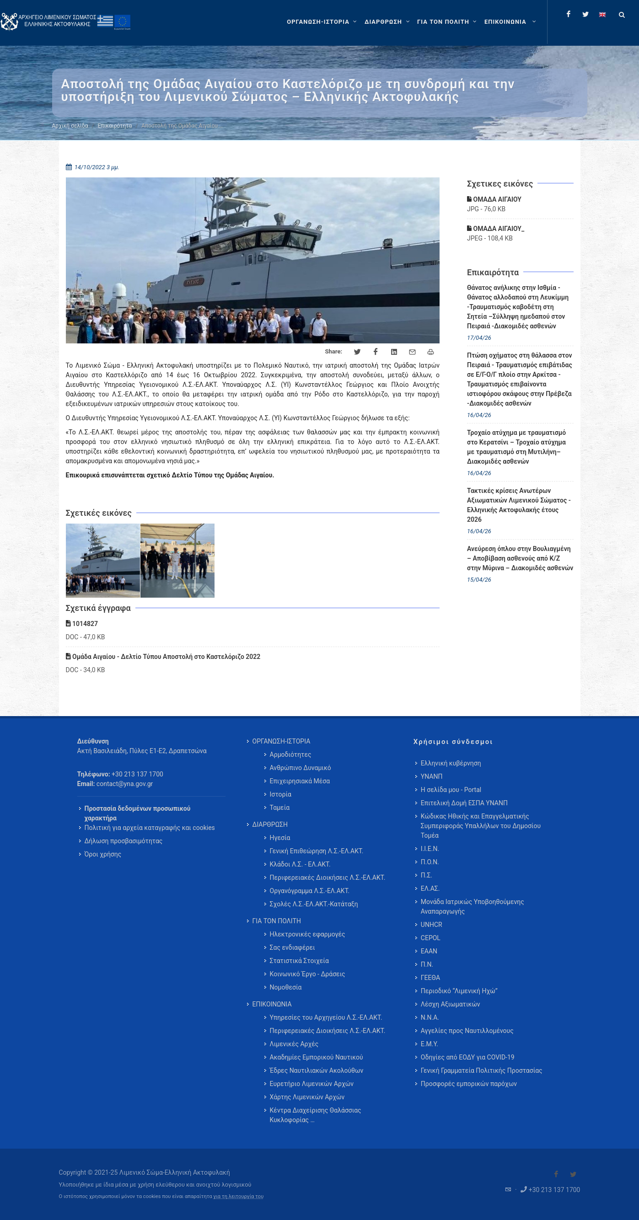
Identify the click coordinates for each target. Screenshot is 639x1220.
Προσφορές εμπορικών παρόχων (469, 1083)
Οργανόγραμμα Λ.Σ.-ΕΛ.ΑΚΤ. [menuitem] (310, 890)
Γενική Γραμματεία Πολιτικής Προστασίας (481, 1070)
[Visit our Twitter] (573, 1174)
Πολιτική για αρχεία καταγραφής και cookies (150, 827)
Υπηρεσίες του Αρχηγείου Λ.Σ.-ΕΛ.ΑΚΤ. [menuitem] (326, 1017)
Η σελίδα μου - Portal (451, 789)
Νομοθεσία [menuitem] (286, 987)
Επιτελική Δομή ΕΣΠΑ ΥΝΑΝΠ (464, 803)
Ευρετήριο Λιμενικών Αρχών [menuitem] (312, 1083)
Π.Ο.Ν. (430, 862)
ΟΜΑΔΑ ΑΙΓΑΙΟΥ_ (495, 228)
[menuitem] (511, 22)
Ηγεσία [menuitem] (280, 837)
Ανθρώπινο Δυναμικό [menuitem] (300, 767)
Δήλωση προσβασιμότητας (124, 841)
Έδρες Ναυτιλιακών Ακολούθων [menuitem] (317, 1070)
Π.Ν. (427, 964)
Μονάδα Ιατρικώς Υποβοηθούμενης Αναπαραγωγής (472, 906)
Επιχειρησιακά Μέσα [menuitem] (300, 781)
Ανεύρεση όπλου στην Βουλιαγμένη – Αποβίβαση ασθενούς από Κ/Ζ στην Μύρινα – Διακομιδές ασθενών (520, 558)
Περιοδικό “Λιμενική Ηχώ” (459, 991)
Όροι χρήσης (103, 854)
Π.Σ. (426, 875)
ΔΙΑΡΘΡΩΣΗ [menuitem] (270, 824)
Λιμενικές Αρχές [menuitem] (294, 1044)
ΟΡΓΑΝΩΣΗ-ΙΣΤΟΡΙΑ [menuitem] (281, 741)
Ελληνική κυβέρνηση (451, 763)
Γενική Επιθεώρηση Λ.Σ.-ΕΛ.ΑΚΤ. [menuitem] (317, 851)
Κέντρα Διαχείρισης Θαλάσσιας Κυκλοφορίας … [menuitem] (315, 1115)
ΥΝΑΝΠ (432, 776)
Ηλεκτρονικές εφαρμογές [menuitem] (307, 934)
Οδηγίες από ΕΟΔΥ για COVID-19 (468, 1057)
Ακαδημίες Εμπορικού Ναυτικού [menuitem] (316, 1057)
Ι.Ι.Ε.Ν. (430, 848)
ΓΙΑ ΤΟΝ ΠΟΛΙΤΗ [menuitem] (276, 921)
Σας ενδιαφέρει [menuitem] (292, 947)
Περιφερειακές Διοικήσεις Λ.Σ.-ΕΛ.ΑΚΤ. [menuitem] (328, 877)
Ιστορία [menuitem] (280, 794)
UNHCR (431, 924)
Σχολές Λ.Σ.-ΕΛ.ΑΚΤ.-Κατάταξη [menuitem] (314, 904)
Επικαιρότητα (115, 126)
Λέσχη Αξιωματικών (450, 1004)
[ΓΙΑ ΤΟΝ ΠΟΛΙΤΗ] (448, 22)
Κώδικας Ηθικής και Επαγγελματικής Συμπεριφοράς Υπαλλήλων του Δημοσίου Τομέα (481, 826)
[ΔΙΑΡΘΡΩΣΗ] (388, 22)
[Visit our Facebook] (556, 1174)
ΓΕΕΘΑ (430, 977)
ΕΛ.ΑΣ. (430, 888)
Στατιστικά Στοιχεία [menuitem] (299, 960)
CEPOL (430, 938)
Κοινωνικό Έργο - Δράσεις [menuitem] (307, 974)
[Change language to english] (602, 14)
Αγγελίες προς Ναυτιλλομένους (467, 1030)
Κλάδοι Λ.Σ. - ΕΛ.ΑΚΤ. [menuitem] (300, 864)
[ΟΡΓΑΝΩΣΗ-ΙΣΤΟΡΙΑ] (323, 22)
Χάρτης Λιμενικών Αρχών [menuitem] (307, 1097)
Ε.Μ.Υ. (429, 1044)
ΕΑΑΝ (429, 951)
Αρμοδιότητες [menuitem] (290, 754)
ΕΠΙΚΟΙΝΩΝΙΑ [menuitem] (272, 1004)
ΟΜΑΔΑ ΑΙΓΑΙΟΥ (494, 199)
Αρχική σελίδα (70, 126)
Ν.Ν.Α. (430, 1017)
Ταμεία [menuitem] (280, 807)
